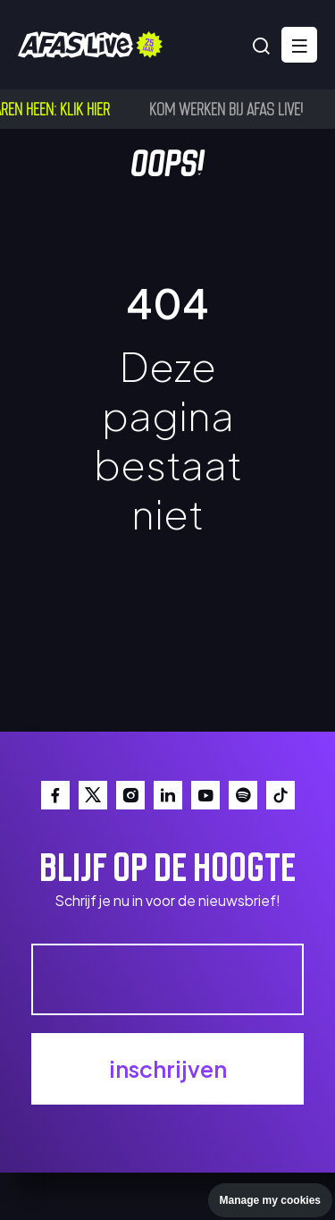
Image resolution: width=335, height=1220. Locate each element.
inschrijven (168, 1069)
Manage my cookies (270, 1200)
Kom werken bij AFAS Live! (229, 108)
